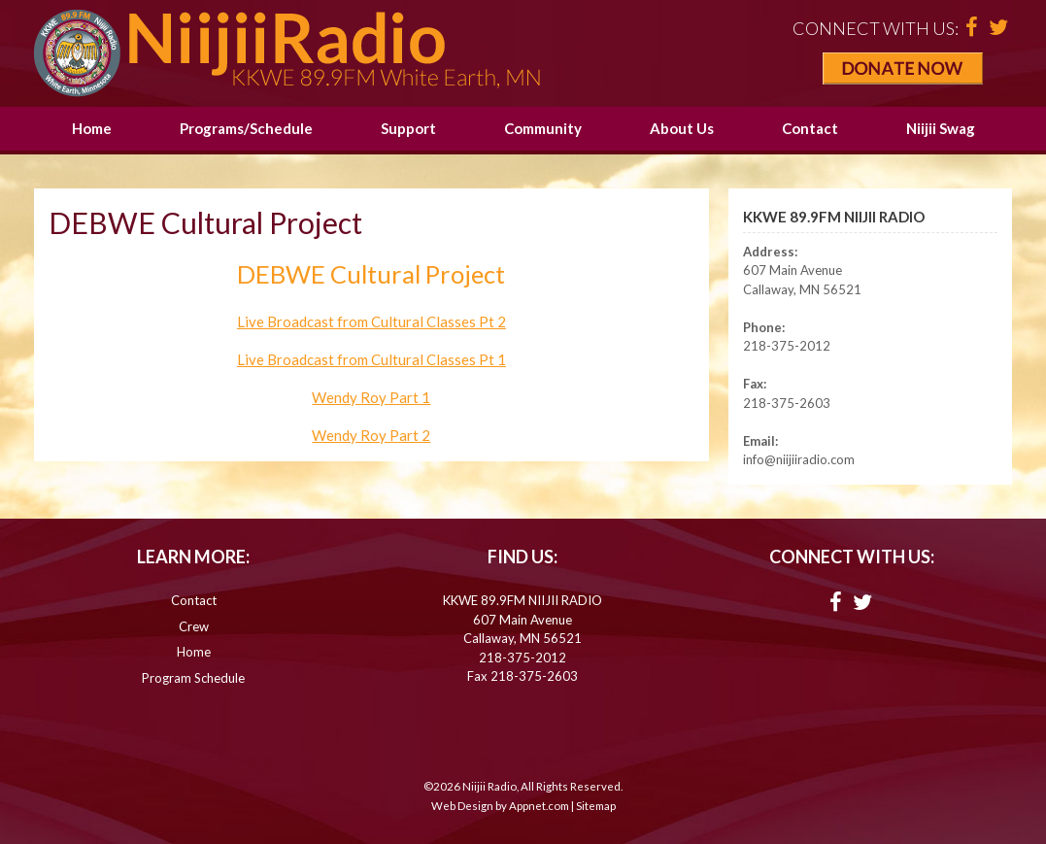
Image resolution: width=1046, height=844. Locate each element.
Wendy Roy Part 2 (371, 435)
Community (543, 128)
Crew (194, 626)
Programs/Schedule (246, 128)
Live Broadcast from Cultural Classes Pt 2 (371, 321)
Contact (810, 128)
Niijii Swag (940, 128)
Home (92, 128)
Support (408, 128)
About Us (682, 128)
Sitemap (596, 805)
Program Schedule (193, 678)
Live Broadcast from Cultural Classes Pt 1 (371, 359)
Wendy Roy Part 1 (371, 397)
